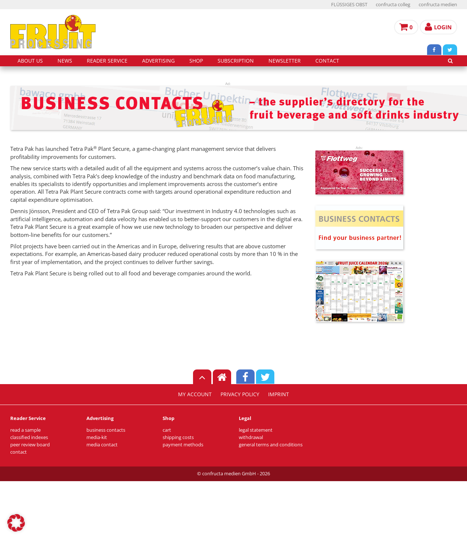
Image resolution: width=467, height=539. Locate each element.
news (65, 60)
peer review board (30, 445)
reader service (107, 60)
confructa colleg (393, 4)
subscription (236, 60)
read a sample (25, 430)
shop (196, 60)
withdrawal (251, 437)
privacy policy (239, 394)
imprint (278, 394)
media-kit (96, 437)
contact (327, 60)
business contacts (105, 430)
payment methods (183, 445)
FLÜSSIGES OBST (349, 4)
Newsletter (284, 60)
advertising (158, 60)
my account (195, 394)
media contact (102, 445)
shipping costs (178, 437)
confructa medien (438, 4)
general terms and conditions (271, 445)
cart (167, 430)
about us (30, 60)
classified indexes (29, 437)
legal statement (256, 430)
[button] (16, 523)
